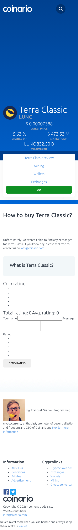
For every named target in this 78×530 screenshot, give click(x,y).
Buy (39, 189)
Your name (10, 318)
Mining (39, 166)
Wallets (39, 174)
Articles (16, 478)
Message (68, 318)
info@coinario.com (32, 248)
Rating (7, 336)
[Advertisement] (39, 57)
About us (17, 470)
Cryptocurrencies (61, 470)
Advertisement (21, 482)
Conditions (18, 474)
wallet (23, 528)
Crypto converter (61, 486)
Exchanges (39, 182)
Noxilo (56, 429)
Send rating (17, 365)
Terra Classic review (39, 158)
